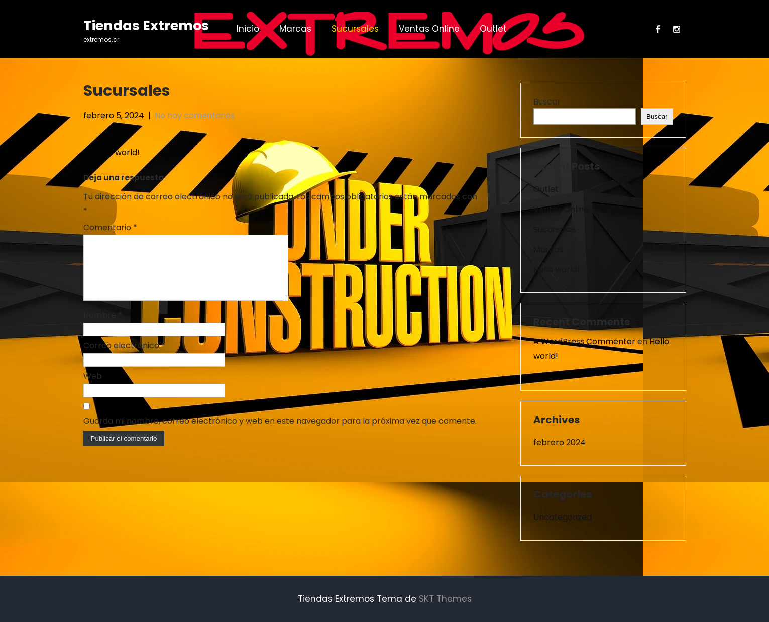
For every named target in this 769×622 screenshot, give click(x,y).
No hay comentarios (195, 115)
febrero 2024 (559, 442)
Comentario (110, 227)
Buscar (547, 102)
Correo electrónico (124, 357)
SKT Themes (445, 599)
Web (92, 388)
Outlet (493, 29)
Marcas (295, 29)
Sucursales (355, 29)
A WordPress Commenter (584, 341)
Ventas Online (429, 29)
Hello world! (111, 152)
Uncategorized (562, 517)
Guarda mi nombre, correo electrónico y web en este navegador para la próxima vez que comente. (280, 433)
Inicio (248, 29)
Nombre (102, 327)
